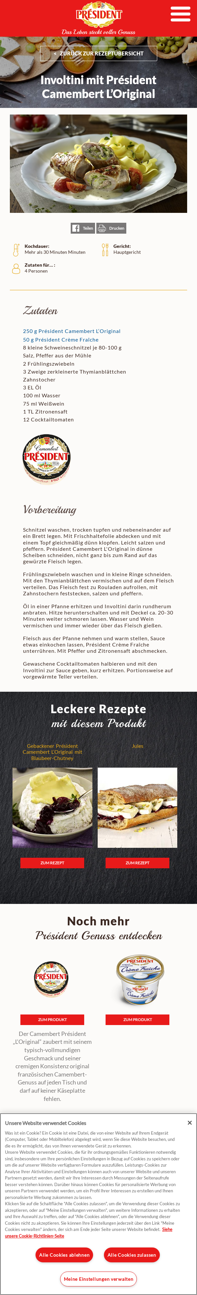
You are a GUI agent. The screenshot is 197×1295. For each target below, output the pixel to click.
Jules (137, 746)
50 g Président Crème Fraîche (61, 339)
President (99, 17)
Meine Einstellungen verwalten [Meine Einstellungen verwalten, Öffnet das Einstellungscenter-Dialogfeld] (99, 1279)
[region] (98, 1204)
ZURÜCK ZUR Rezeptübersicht (102, 53)
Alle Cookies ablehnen (64, 1255)
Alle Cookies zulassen (132, 1255)
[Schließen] (190, 1122)
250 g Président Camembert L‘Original (72, 331)
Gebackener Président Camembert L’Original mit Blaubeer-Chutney (52, 752)
